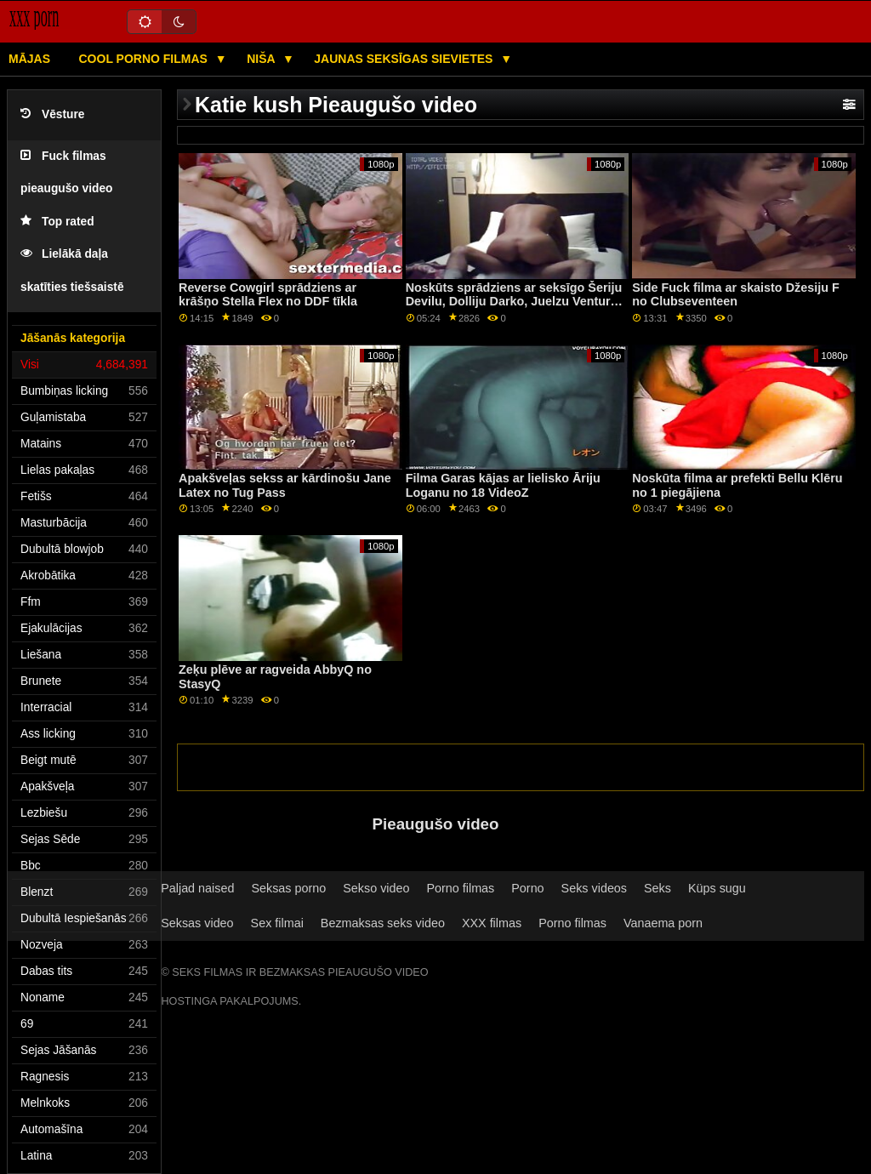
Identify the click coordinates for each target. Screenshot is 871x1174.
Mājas (29, 59)
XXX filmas (491, 923)
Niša (262, 59)
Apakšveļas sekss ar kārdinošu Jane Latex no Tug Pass (285, 485)
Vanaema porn (663, 923)
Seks (657, 888)
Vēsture (52, 114)
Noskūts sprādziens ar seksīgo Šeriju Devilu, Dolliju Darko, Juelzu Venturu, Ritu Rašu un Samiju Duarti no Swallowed (514, 309)
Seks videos (594, 888)
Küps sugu (717, 888)
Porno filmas (460, 888)
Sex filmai (277, 923)
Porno (527, 888)
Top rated (57, 221)
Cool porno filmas (145, 59)
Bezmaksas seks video (383, 923)
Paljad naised (197, 888)
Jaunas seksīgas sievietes (405, 59)
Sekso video (376, 888)
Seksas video (197, 923)
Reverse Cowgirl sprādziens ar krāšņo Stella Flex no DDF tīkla (268, 295)
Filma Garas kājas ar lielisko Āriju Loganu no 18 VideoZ (503, 485)
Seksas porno (288, 888)
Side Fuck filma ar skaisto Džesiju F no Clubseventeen (735, 295)
